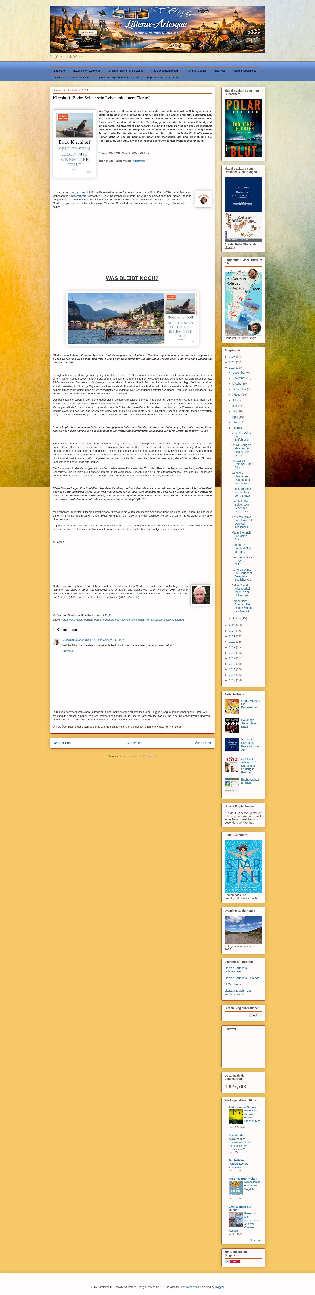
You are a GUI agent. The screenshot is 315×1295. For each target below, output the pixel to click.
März (235, 422)
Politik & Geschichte (244, 70)
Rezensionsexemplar (132, 619)
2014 (232, 674)
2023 (232, 625)
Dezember (239, 372)
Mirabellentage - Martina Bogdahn (252, 1185)
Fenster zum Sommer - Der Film (242, 464)
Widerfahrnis (78, 195)
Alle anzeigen (255, 1240)
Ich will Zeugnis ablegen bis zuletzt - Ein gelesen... (241, 450)
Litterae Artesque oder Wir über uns (118, 77)
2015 (232, 669)
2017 (232, 658)
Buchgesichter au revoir (250, 781)
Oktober (237, 383)
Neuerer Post (62, 743)
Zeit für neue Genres (242, 1107)
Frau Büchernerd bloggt (165, 70)
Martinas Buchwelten (243, 1178)
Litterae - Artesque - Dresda (242, 978)
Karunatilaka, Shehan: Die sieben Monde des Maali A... (242, 606)
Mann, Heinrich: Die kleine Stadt (241, 536)
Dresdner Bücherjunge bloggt (126, 70)
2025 (232, 362)
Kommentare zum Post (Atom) (139, 756)
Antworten (69, 650)
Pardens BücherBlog (106, 619)
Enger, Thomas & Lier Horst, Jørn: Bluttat (241, 492)
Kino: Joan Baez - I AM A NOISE (242, 561)
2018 (232, 652)
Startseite (59, 70)
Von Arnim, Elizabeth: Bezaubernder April (250, 744)
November (239, 378)
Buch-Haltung (238, 1160)
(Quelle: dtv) (133, 597)
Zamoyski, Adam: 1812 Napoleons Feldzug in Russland (249, 765)
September (239, 389)
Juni (235, 405)
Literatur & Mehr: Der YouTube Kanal (238, 992)
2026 (232, 356)
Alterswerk (68, 619)
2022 (232, 630)
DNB (101, 153)
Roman (149, 619)
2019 (232, 647)
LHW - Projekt (233, 984)
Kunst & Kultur (81, 77)
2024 (232, 367)
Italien (79, 619)
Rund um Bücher (196, 70)
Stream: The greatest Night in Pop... (242, 548)
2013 (232, 680)
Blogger (219, 1287)
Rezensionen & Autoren (87, 70)
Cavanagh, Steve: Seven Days (249, 723)
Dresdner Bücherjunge (77, 639)
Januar (237, 618)
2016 (232, 663)
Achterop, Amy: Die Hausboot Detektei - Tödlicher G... (242, 522)
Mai (235, 411)
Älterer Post (203, 743)
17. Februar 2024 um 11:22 (108, 639)
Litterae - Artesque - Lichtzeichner (237, 969)
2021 (232, 636)
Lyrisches (59, 77)
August (237, 394)
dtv (105, 153)
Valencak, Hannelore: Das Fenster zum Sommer (241, 478)
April (235, 417)
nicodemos (192, 1287)
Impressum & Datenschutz (162, 77)
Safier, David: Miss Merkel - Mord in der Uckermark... (241, 590)
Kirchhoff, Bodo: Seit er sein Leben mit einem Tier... (242, 506)
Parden (88, 619)
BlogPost (219, 70)
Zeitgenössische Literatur (170, 619)
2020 (232, 641)
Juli (234, 400)
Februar (237, 427)
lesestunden (237, 1135)
